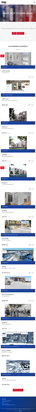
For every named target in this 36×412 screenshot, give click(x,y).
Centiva (20, 410)
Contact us (20, 33)
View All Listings (18, 390)
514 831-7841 (6, 403)
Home (14, 33)
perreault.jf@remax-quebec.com (10, 404)
